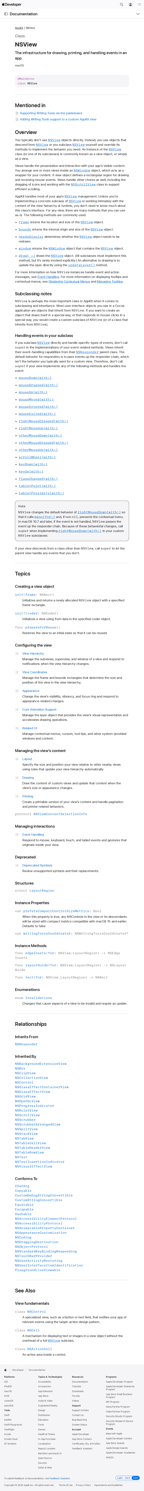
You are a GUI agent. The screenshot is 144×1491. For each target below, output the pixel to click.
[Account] (130, 4)
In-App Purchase (47, 1439)
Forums (76, 1396)
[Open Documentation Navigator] (6, 14)
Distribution (44, 1415)
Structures (24, 883)
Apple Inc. (29, 1485)
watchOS (9, 1405)
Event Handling (48, 277)
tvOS (6, 1396)
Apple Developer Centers (119, 1438)
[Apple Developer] (11, 4)
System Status (79, 1424)
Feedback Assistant (82, 1448)
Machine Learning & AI (49, 1453)
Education (43, 1420)
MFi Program (112, 1402)
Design (41, 1410)
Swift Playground (13, 1424)
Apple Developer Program (119, 1382)
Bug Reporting (79, 1420)
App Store (43, 1396)
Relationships (31, 1024)
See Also (25, 1291)
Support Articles (80, 1410)
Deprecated (25, 857)
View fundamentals (32, 1303)
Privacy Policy (83, 1485)
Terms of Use (66, 1485)
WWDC (110, 1457)
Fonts (41, 1424)
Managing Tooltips (110, 281)
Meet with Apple (114, 1433)
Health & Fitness (46, 1434)
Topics (22, 574)
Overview (26, 132)
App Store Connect (82, 1439)
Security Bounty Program (119, 1416)
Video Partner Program (118, 1411)
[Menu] (139, 4)
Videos (75, 1401)
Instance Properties (32, 902)
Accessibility (44, 1382)
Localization (44, 1443)
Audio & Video (45, 1401)
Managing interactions (35, 826)
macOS (8, 1391)
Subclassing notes (33, 293)
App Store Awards (115, 1443)
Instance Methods (31, 945)
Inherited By (25, 1056)
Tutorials (76, 1386)
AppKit (19, 28)
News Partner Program (118, 1407)
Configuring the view (33, 645)
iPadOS (8, 1386)
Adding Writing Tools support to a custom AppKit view (55, 119)
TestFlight (9, 1429)
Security (42, 1463)
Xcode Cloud (10, 1439)
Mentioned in (30, 105)
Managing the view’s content (40, 750)
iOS (6, 1382)
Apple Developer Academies (120, 1452)
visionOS (8, 1401)
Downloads (77, 1391)
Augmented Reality (48, 1405)
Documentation (24, 14)
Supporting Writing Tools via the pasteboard (48, 113)
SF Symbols (10, 1443)
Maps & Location (46, 1448)
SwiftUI (7, 1420)
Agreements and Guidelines (108, 1485)
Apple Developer (80, 1434)
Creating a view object (34, 586)
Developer (18, 1370)
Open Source (45, 1458)
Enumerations (27, 989)
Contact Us (78, 1415)
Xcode (7, 1434)
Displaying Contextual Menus (69, 281)
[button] (121, 4)
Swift (6, 1415)
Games (41, 1429)
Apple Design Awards (117, 1448)
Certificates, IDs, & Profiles (86, 1443)
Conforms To (26, 1178)
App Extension (45, 1391)
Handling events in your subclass (44, 335)
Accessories (44, 1386)
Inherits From (26, 1036)
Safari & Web (45, 1467)
